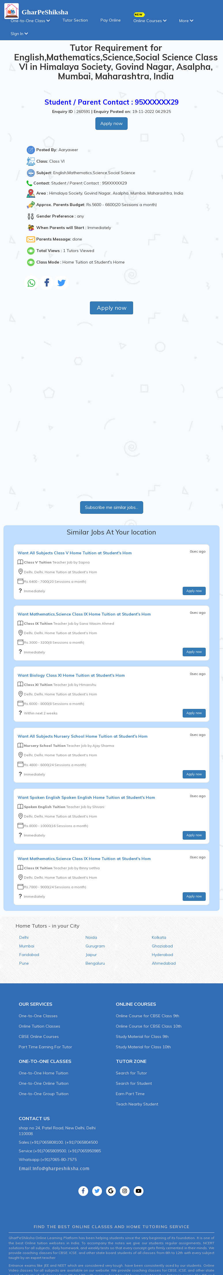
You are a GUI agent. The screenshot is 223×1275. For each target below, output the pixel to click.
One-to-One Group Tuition (44, 1093)
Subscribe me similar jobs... (111, 507)
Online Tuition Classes (39, 1026)
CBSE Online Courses (39, 1036)
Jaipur (91, 954)
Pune (24, 963)
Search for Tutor (131, 1073)
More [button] (186, 20)
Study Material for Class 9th (142, 1036)
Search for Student (134, 1083)
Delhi (24, 937)
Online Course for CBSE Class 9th (147, 1015)
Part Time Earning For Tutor (45, 1046)
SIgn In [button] (19, 33)
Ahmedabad (164, 963)
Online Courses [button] (150, 18)
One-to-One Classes (38, 1015)
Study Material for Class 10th (143, 1046)
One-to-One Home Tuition (43, 1073)
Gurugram (95, 946)
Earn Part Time (130, 1093)
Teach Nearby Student (137, 1104)
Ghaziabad (162, 946)
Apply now (111, 123)
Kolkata (159, 937)
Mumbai (26, 946)
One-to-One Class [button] (30, 20)
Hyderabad (162, 954)
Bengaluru (95, 963)
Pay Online (111, 20)
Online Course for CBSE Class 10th (149, 1026)
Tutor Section (75, 20)
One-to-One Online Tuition (44, 1083)
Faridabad (29, 954)
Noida (91, 937)
